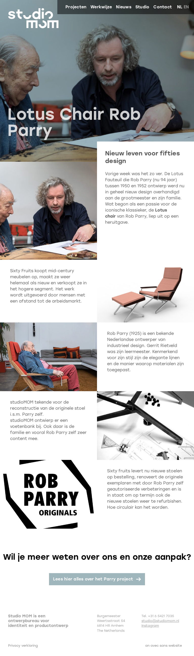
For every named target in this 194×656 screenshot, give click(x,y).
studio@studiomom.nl (160, 621)
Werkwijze (101, 7)
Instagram (150, 625)
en (186, 7)
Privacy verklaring (23, 645)
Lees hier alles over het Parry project (93, 579)
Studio (142, 7)
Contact (162, 7)
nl (179, 7)
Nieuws (123, 7)
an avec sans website (163, 645)
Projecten (75, 7)
